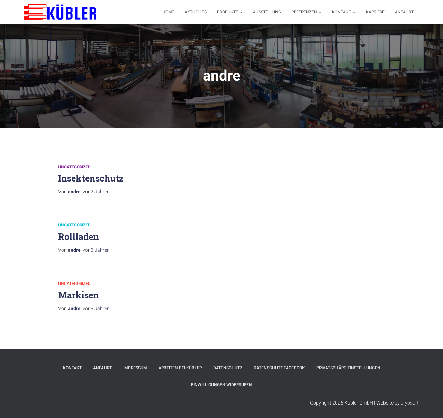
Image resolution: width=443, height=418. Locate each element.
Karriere (375, 12)
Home (168, 12)
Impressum (135, 367)
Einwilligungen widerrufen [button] (221, 384)
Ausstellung (267, 12)
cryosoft (410, 403)
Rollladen (78, 236)
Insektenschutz (91, 178)
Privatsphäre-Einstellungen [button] (348, 367)
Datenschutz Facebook (279, 367)
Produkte (230, 12)
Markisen (78, 295)
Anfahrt (404, 12)
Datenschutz (227, 367)
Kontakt (343, 12)
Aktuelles (195, 12)
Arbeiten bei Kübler (180, 367)
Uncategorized (74, 167)
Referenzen (306, 12)
